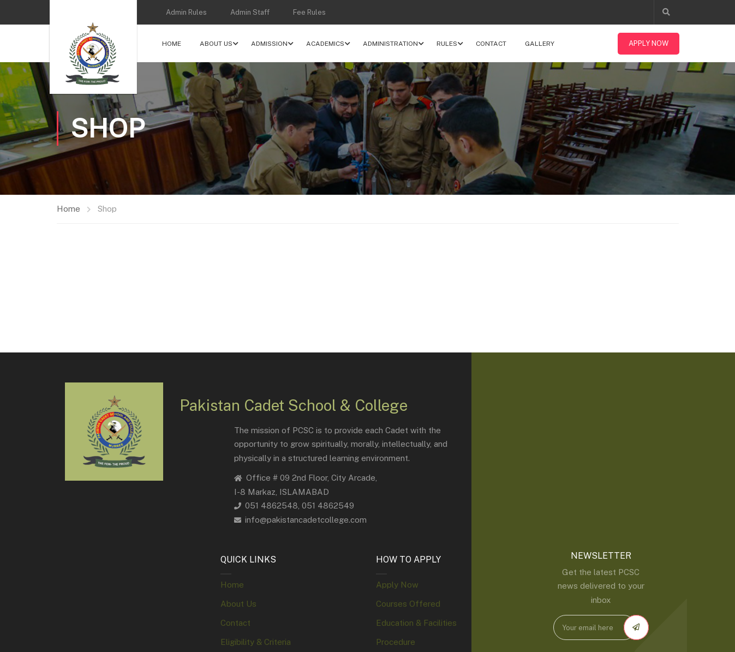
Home (172, 43)
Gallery (540, 43)
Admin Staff (250, 12)
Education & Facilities (416, 623)
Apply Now (648, 43)
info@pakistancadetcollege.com (306, 519)
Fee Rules (309, 12)
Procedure (395, 642)
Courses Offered (408, 604)
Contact (492, 43)
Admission (270, 43)
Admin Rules (186, 12)
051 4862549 (328, 506)
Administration (391, 43)
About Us (217, 43)
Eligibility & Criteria (255, 642)
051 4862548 (271, 506)
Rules (448, 43)
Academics (326, 43)
